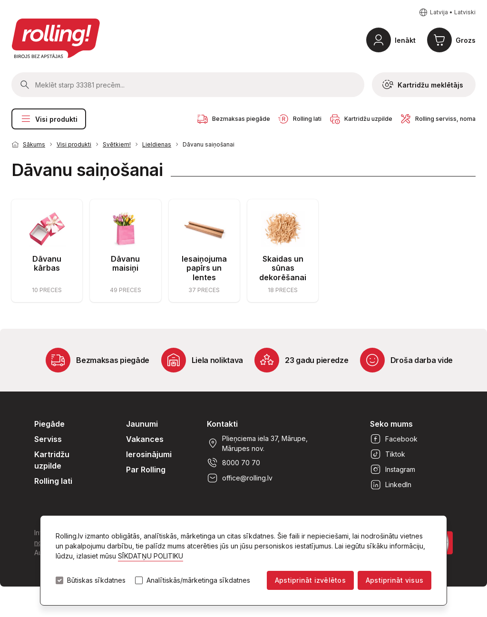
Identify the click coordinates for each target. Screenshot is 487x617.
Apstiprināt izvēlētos (310, 580)
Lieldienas (156, 144)
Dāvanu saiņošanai (208, 144)
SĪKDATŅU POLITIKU (150, 556)
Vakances (145, 439)
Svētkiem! (117, 144)
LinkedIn (390, 484)
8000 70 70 (233, 463)
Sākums (34, 144)
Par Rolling (146, 469)
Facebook (394, 439)
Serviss (48, 439)
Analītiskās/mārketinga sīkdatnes (198, 580)
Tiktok (387, 454)
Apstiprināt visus (394, 580)
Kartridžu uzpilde (51, 460)
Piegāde (49, 424)
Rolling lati (53, 481)
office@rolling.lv (240, 478)
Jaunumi (142, 424)
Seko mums (391, 424)
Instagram (392, 469)
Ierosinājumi (149, 454)
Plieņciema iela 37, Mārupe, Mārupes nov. (257, 443)
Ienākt (405, 40)
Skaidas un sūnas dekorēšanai (282, 268)
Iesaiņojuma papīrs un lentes (204, 268)
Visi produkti (49, 119)
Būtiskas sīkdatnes (96, 580)
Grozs (466, 40)
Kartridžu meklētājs (422, 84)
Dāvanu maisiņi (125, 263)
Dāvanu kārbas (46, 263)
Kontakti (222, 424)
